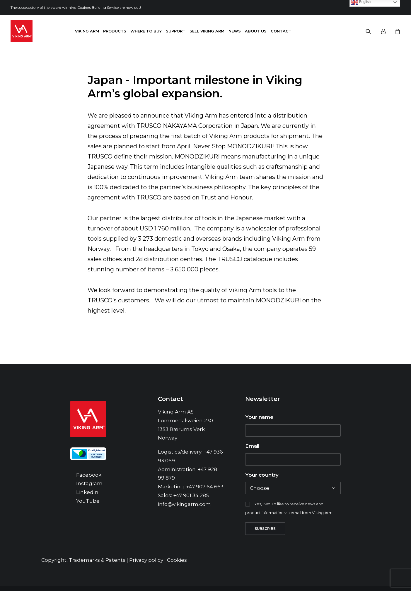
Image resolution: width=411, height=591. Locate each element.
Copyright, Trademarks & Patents (83, 565)
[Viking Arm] (22, 31)
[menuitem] (87, 31)
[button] (372, 31)
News (234, 31)
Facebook (88, 480)
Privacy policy (146, 565)
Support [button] (175, 31)
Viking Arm (87, 31)
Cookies (177, 565)
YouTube (88, 506)
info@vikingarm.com (184, 509)
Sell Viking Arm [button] (207, 31)
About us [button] (256, 31)
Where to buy (146, 31)
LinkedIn (87, 497)
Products (114, 31)
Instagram (89, 489)
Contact (281, 31)
